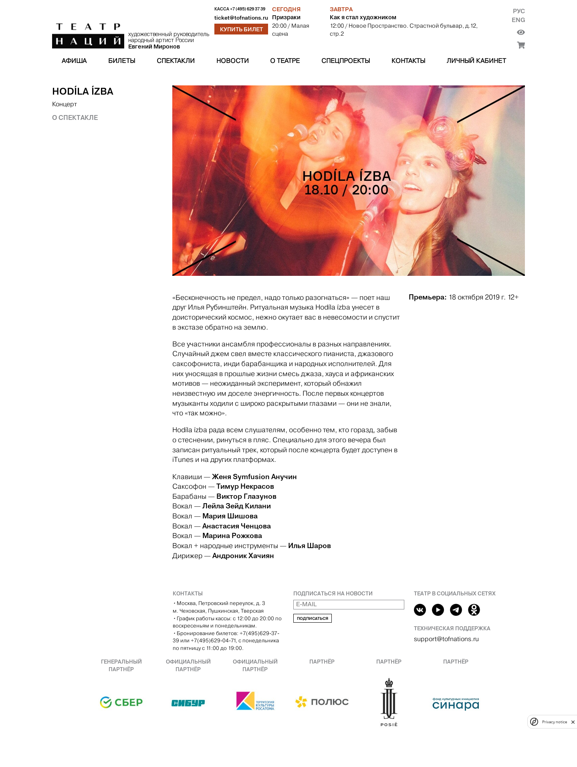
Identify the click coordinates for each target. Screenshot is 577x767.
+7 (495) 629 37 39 (247, 9)
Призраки (286, 17)
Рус (519, 11)
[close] (573, 722)
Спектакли (176, 61)
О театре (285, 61)
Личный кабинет (476, 61)
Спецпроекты (345, 61)
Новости (232, 61)
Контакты (408, 61)
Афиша (74, 61)
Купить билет (241, 29)
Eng (518, 20)
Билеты (121, 61)
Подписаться (312, 618)
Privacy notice (554, 722)
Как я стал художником (363, 17)
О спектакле (75, 117)
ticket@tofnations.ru (241, 17)
